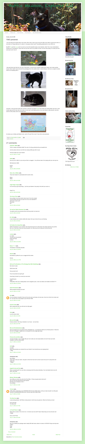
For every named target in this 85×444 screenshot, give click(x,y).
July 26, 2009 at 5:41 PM (15, 316)
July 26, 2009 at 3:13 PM (15, 300)
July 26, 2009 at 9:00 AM (15, 213)
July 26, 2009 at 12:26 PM (15, 283)
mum (17, 47)
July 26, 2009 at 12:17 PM (15, 259)
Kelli (11, 346)
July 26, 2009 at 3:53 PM (15, 308)
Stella (11, 158)
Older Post (58, 434)
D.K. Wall (12, 217)
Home (6, 32)
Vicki (11, 312)
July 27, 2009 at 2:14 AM (15, 384)
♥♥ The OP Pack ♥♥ (14, 410)
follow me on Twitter (74, 167)
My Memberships (37, 32)
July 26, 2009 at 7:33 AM (15, 154)
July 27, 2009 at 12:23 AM (15, 352)
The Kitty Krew (13, 398)
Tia (11, 47)
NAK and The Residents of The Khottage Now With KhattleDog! (24, 264)
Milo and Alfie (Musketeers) (16, 328)
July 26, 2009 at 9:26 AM (15, 230)
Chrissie (12, 389)
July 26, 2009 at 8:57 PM (15, 323)
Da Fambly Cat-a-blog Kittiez (16, 225)
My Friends (20, 32)
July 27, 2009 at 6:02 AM (15, 417)
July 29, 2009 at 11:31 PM (15, 429)
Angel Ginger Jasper (14, 184)
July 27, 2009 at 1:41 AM (15, 373)
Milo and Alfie (13, 320)
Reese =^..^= (13, 245)
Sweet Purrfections (14, 287)
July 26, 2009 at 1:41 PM (15, 291)
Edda (37, 108)
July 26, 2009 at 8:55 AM (15, 192)
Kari (11, 295)
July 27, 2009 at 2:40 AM (15, 394)
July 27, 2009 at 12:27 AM (15, 364)
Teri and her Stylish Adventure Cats (18, 209)
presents (11, 138)
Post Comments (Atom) (17, 436)
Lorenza (11, 234)
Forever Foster (13, 304)
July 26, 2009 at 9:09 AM (15, 220)
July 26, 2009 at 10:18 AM (15, 241)
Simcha (11, 253)
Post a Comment (11, 431)
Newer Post (9, 434)
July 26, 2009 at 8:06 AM (15, 168)
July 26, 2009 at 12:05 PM (15, 249)
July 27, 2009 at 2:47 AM (15, 405)
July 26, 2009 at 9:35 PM (15, 332)
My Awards (28, 32)
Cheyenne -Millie (13, 145)
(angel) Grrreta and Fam (15, 368)
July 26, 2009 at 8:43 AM (15, 180)
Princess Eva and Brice (15, 337)
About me (12, 32)
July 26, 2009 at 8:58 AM (15, 205)
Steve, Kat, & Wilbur (14, 173)
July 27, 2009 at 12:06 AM (15, 341)
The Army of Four (14, 196)
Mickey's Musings (14, 377)
